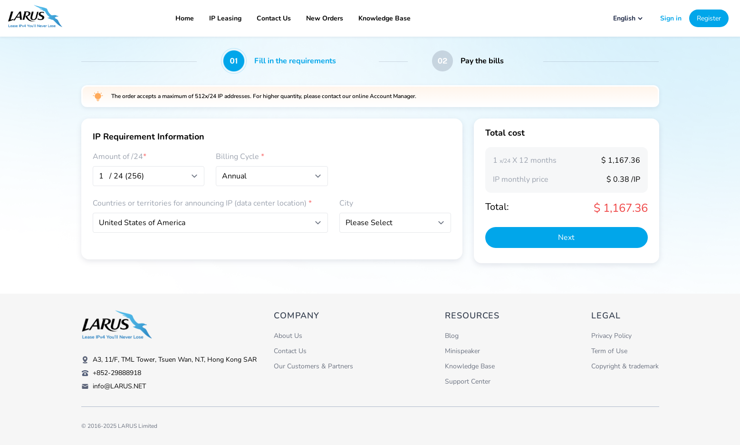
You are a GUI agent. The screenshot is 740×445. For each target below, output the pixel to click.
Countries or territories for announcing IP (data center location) (202, 203)
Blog (452, 335)
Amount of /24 (119, 156)
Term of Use (609, 351)
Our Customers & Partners (313, 366)
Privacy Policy (611, 335)
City (346, 203)
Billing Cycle (240, 156)
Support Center (467, 381)
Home (184, 18)
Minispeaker (462, 351)
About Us (288, 335)
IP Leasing (225, 18)
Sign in (671, 18)
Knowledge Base (384, 18)
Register (709, 18)
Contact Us (274, 18)
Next (566, 237)
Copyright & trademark (625, 366)
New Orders (324, 18)
